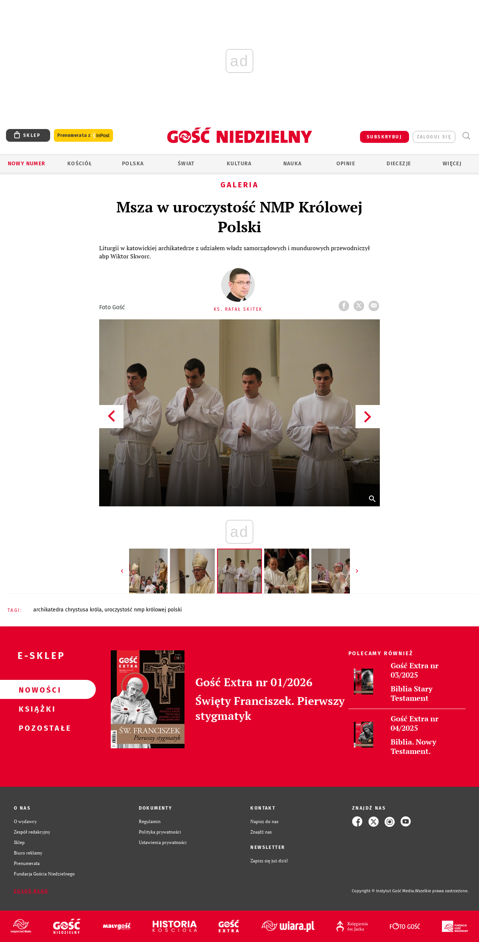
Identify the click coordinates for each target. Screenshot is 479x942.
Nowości (36, 689)
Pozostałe (36, 728)
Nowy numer (27, 163)
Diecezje (399, 163)
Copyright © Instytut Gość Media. (383, 891)
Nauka (292, 163)
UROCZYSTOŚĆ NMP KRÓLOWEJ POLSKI (143, 610)
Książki (36, 709)
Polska (133, 163)
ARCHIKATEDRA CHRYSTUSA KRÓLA (67, 610)
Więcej (452, 163)
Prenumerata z (83, 135)
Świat (186, 163)
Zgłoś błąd (31, 891)
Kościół (79, 163)
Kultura (239, 163)
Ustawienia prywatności (163, 842)
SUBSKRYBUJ (384, 136)
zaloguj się (434, 136)
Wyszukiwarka (466, 136)
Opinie (345, 163)
